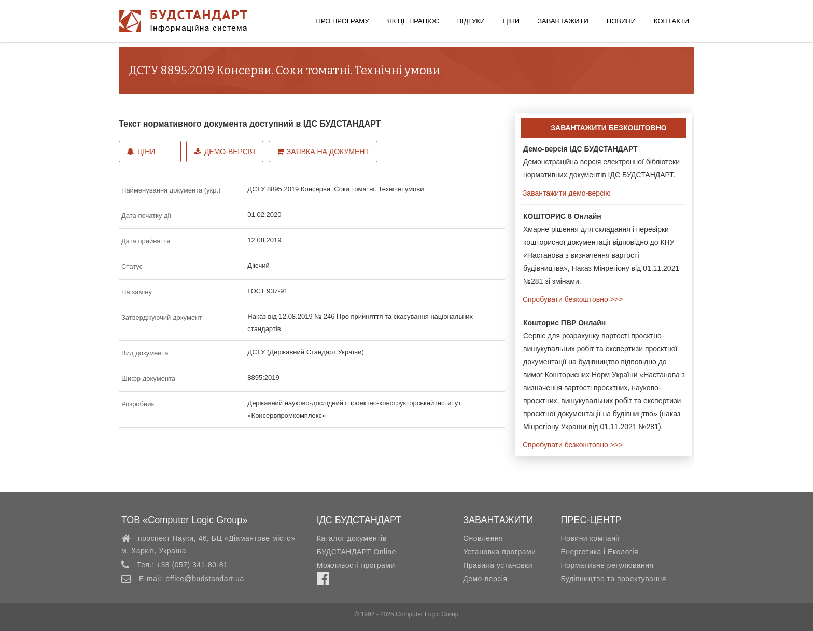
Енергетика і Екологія (599, 551)
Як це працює (413, 21)
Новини (621, 21)
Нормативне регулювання (606, 565)
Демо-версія (224, 151)
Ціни (511, 21)
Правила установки (497, 565)
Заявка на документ (323, 151)
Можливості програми (356, 565)
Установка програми (499, 551)
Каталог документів (352, 538)
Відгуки (471, 21)
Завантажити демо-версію (566, 193)
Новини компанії (590, 538)
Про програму (342, 21)
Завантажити (563, 21)
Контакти (671, 21)
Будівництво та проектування (613, 578)
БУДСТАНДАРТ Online (356, 551)
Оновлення (483, 538)
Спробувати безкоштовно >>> (572, 299)
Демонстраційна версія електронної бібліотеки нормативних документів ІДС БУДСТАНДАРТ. (601, 162)
